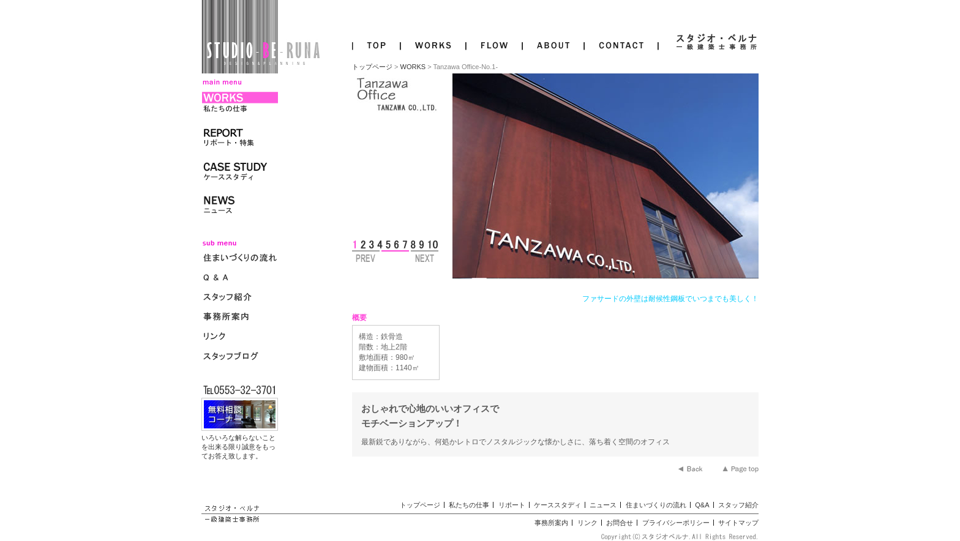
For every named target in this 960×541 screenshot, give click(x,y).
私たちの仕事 (469, 505)
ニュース (603, 505)
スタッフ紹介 (738, 505)
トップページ (372, 66)
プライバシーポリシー (676, 522)
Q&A (702, 505)
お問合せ (619, 522)
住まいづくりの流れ (656, 505)
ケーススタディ (557, 505)
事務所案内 (551, 522)
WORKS (413, 66)
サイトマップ (738, 522)
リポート (511, 505)
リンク (587, 522)
